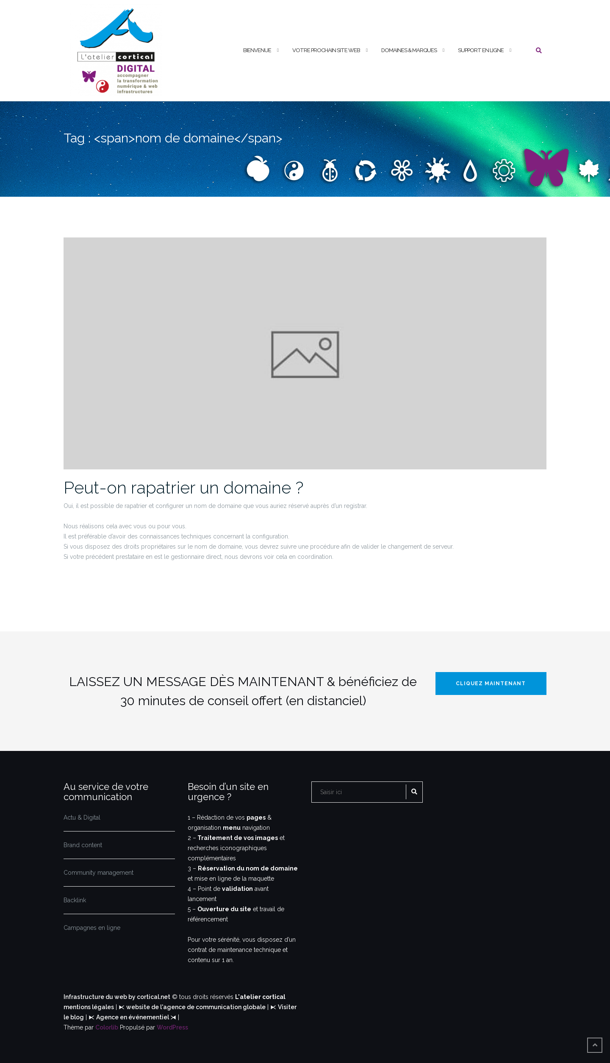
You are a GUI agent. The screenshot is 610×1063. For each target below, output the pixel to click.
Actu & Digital (82, 817)
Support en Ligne (481, 50)
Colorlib (106, 1027)
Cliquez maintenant (491, 683)
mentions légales (89, 1007)
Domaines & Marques (409, 50)
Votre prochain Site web (326, 50)
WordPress (172, 1027)
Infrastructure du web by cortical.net (117, 996)
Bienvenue (257, 50)
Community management (98, 872)
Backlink (75, 900)
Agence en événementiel (133, 1017)
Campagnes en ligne (92, 927)
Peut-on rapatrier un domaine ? (184, 487)
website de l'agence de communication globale (196, 1007)
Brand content (83, 845)
